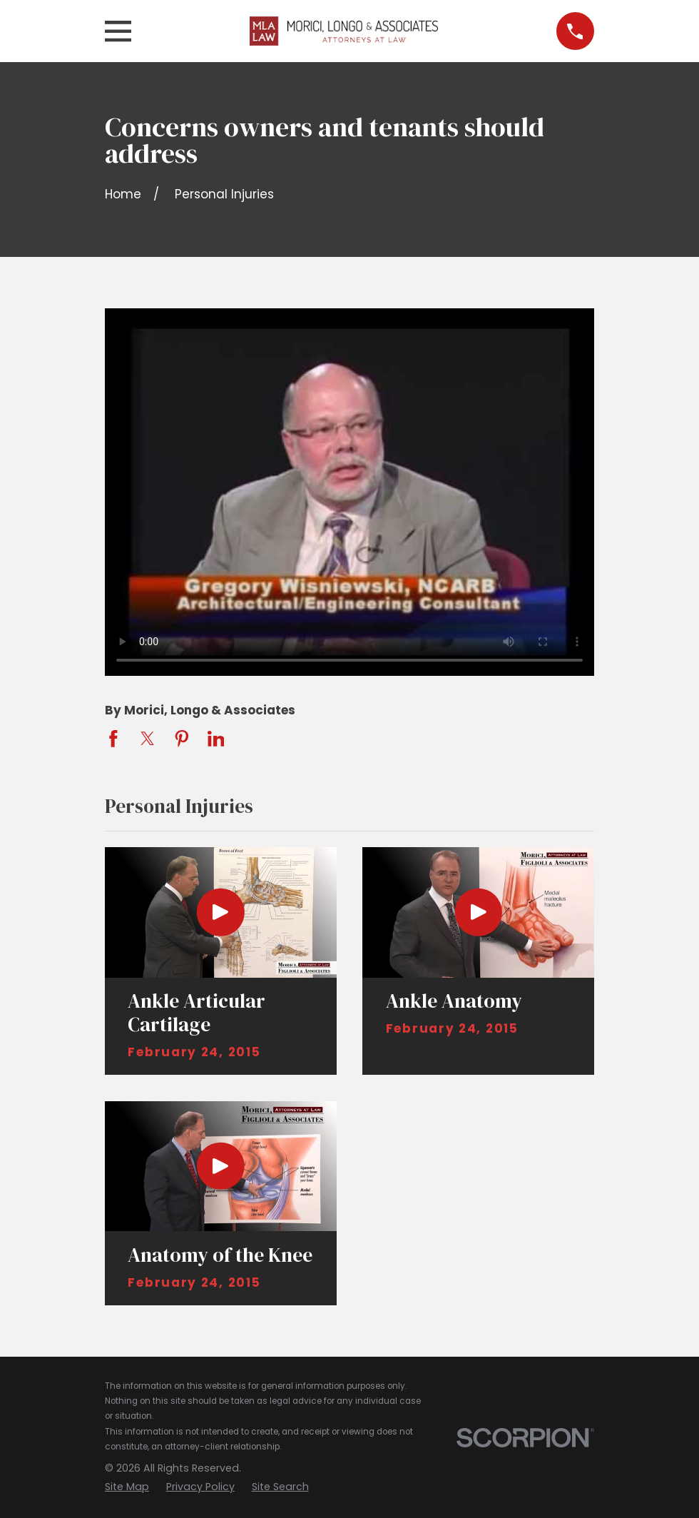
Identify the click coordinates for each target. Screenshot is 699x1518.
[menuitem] (127, 1487)
